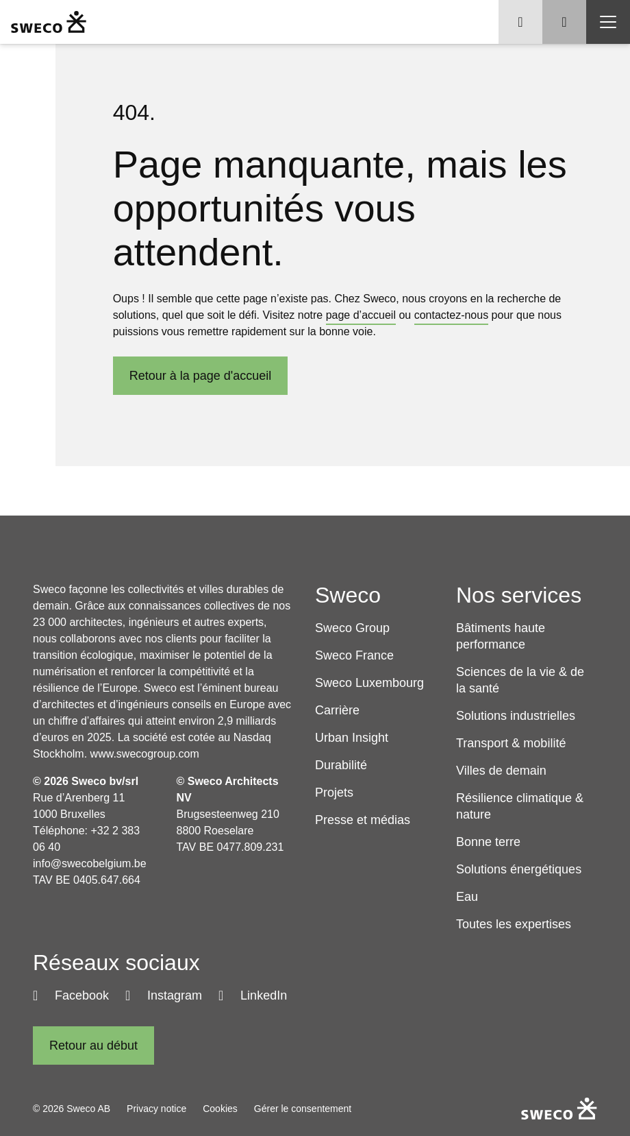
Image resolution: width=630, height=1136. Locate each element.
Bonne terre (488, 842)
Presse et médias (362, 820)
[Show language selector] (520, 22)
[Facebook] (71, 995)
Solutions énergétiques (518, 869)
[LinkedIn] (252, 995)
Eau (467, 897)
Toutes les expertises (513, 924)
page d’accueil (361, 315)
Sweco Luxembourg (369, 683)
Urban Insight (351, 738)
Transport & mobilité (511, 743)
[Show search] (564, 22)
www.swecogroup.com (144, 754)
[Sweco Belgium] (48, 22)
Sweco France (354, 655)
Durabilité (341, 765)
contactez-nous (451, 315)
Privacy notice (156, 1108)
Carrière (337, 710)
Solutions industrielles (515, 716)
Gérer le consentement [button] (302, 1108)
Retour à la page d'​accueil (200, 376)
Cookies (220, 1108)
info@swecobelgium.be (90, 863)
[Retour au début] (93, 1045)
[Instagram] (163, 995)
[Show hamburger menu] (608, 22)
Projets (334, 792)
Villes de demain (501, 770)
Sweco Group (352, 628)
